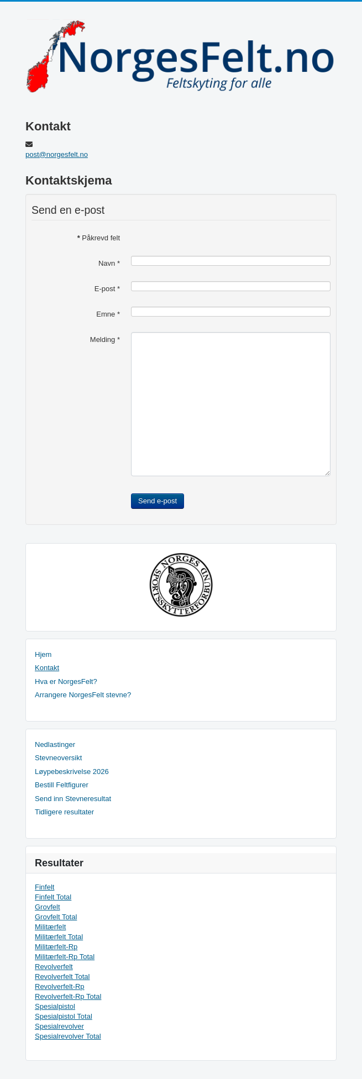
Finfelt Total (53, 897)
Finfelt (44, 887)
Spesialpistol (55, 1006)
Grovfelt (47, 907)
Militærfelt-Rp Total (65, 956)
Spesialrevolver (59, 1026)
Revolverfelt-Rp (60, 986)
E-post (107, 289)
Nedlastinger (55, 744)
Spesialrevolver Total (68, 1036)
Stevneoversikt (58, 758)
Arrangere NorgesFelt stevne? (83, 695)
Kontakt (47, 668)
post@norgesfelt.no (56, 154)
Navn (109, 263)
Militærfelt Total (59, 937)
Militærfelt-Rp (56, 947)
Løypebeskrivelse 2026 (72, 771)
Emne (108, 314)
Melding (105, 339)
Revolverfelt (54, 966)
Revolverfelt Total (62, 976)
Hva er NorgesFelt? (66, 681)
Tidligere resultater (64, 812)
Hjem (43, 654)
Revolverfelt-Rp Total (68, 996)
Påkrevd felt (98, 238)
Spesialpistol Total (63, 1016)
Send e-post (157, 501)
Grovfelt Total (56, 917)
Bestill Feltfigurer (61, 785)
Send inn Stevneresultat (73, 798)
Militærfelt (50, 927)
